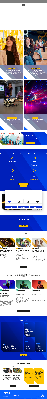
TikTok (18, 395)
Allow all (35, 207)
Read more (23, 355)
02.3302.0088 (34, 175)
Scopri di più (31, 142)
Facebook (13, 395)
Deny (11, 207)
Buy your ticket (23, 183)
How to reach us (12, 179)
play (23, 5)
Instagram (15, 395)
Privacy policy (28, 398)
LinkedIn (16, 395)
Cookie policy (34, 398)
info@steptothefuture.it (34, 179)
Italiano (37, 396)
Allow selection (23, 207)
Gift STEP (23, 186)
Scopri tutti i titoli (23, 310)
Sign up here (23, 225)
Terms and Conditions (20, 398)
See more (23, 266)
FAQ (15, 398)
